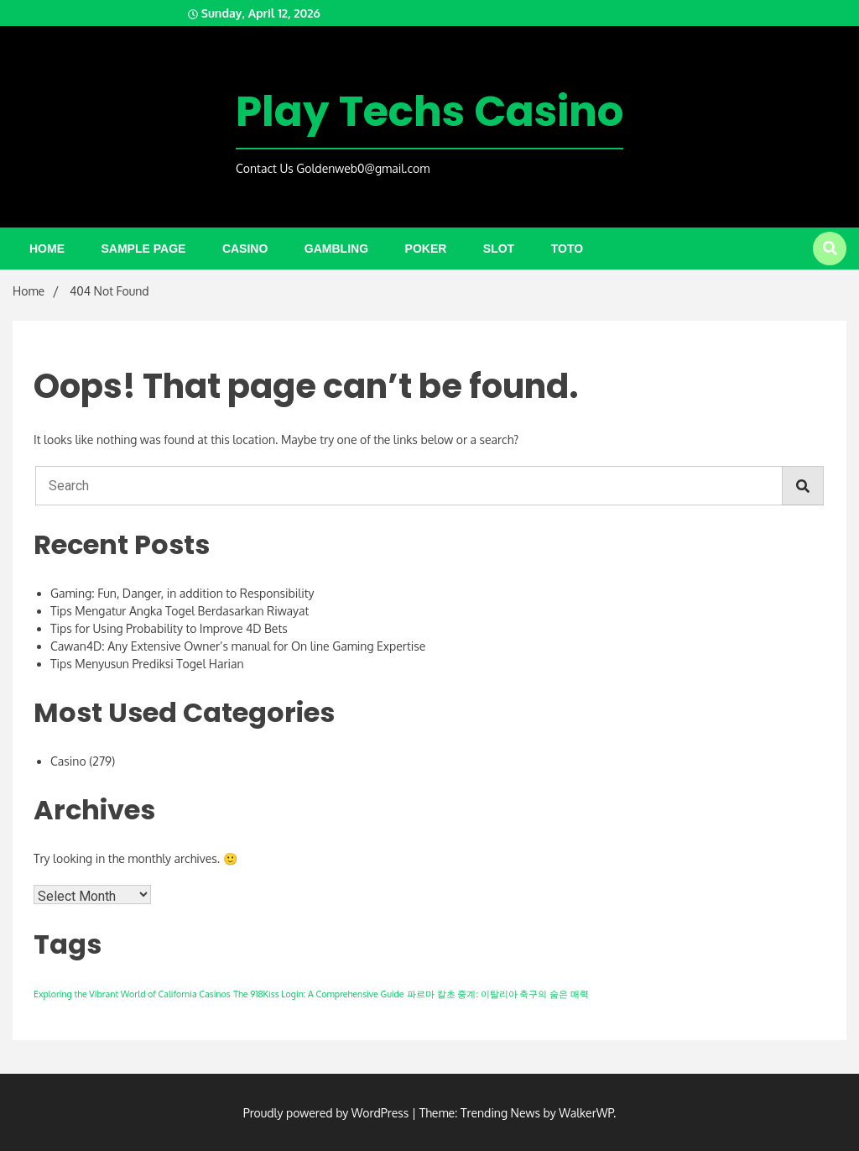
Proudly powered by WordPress (327, 1113)
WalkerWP (586, 1113)
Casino (245, 248)
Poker (426, 248)
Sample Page (144, 248)
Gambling (336, 248)
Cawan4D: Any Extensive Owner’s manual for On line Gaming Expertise (237, 646)
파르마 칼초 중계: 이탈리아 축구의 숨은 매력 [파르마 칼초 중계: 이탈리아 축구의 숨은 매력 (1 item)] (498, 994)
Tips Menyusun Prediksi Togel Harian (147, 664)
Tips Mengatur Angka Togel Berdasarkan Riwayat (179, 611)
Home (47, 248)
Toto (567, 248)
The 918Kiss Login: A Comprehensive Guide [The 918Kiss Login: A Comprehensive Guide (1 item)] (318, 994)
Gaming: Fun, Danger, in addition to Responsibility (182, 593)
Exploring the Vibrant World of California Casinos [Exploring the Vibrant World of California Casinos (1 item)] (132, 994)
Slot (498, 248)
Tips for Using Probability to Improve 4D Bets (169, 628)
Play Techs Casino (429, 111)
